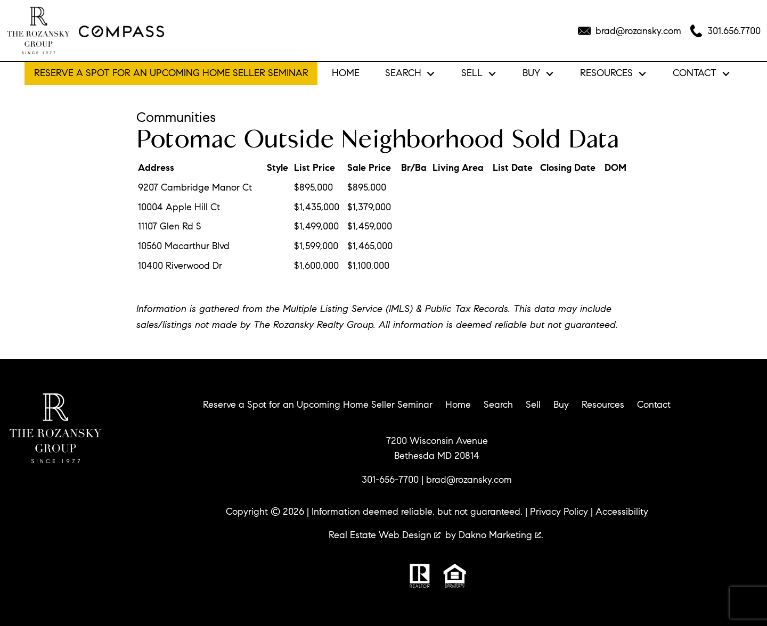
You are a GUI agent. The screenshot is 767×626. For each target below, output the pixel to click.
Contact (654, 404)
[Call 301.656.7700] (725, 30)
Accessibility (621, 511)
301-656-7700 (390, 479)
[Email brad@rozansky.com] (629, 30)
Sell (533, 404)
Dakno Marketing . (501, 535)
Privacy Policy (559, 511)
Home (346, 73)
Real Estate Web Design (384, 535)
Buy (561, 404)
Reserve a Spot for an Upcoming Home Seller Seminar (171, 73)
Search (498, 404)
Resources (603, 404)
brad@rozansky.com (469, 479)
